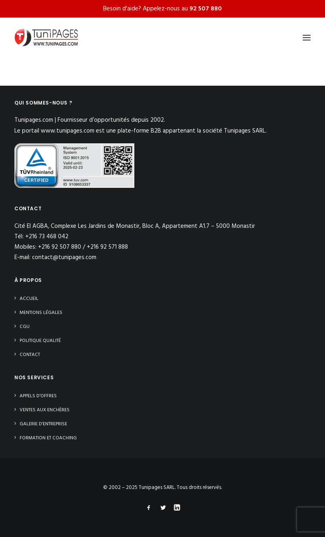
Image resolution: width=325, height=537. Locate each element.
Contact (30, 355)
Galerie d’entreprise (43, 424)
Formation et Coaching (48, 438)
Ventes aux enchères (45, 410)
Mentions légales (41, 313)
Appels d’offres (38, 396)
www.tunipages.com (67, 131)
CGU (25, 327)
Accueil (29, 299)
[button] (306, 37)
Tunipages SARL (157, 487)
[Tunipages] (46, 37)
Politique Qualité (40, 341)
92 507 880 (205, 9)
